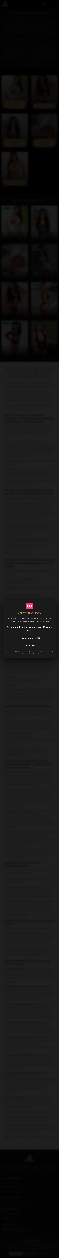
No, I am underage (29, 645)
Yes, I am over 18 (29, 638)
